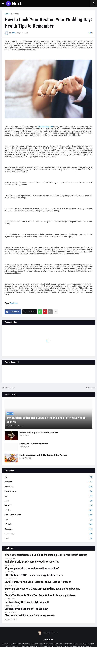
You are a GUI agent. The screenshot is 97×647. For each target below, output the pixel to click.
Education (48, 486)
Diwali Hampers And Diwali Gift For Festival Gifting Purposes (43, 455)
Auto (48, 477)
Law (48, 519)
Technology (48, 534)
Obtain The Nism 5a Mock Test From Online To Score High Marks (40, 595)
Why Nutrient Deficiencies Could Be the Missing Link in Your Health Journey (46, 419)
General (48, 505)
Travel (48, 538)
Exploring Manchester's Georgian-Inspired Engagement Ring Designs (42, 588)
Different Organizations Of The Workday (26, 608)
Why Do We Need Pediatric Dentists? (33, 444)
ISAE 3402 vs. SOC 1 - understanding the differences (34, 575)
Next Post (90, 387)
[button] (3, 3)
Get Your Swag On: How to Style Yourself (27, 602)
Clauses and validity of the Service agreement (30, 615)
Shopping (48, 529)
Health (48, 510)
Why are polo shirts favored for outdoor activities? (32, 568)
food (48, 496)
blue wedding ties (45, 127)
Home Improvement (48, 515)
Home (7, 14)
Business (15, 14)
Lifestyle (48, 524)
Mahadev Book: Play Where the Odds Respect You (38, 432)
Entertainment (48, 491)
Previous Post (9, 387)
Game (48, 500)
